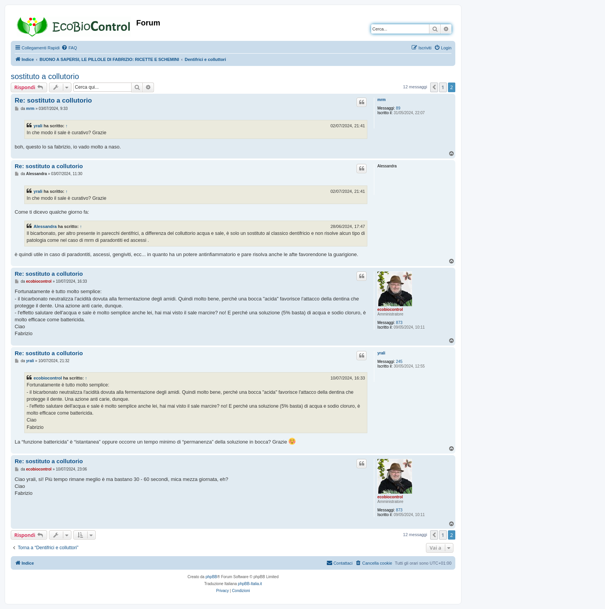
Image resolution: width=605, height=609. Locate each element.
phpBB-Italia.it (250, 584)
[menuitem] (69, 47)
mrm (381, 100)
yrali (38, 125)
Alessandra (45, 226)
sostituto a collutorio (45, 76)
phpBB (211, 577)
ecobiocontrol (390, 309)
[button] (434, 87)
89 (398, 108)
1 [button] (442, 87)
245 (399, 361)
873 (399, 323)
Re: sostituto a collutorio (53, 100)
